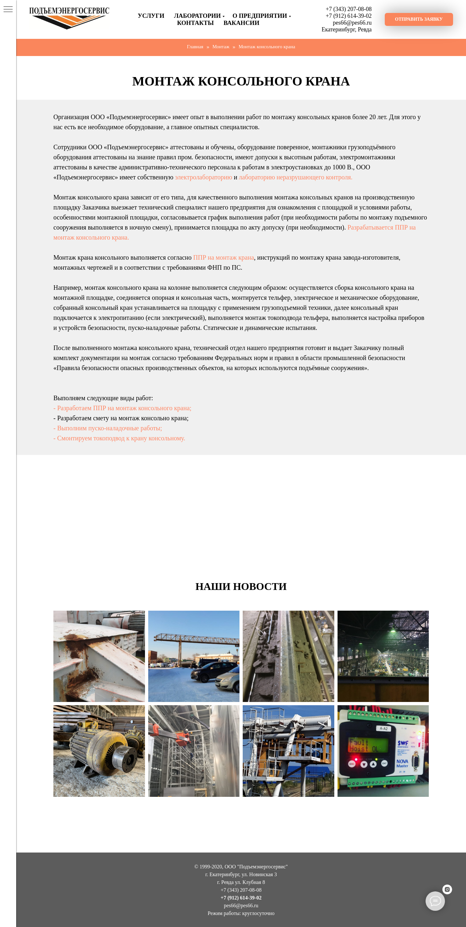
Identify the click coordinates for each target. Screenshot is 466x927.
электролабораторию (203, 177)
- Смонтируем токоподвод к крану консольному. (119, 438)
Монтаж (221, 46)
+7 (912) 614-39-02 (349, 16)
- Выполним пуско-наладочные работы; (107, 428)
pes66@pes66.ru (352, 22)
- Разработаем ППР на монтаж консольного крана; (122, 408)
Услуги (151, 15)
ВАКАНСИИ (242, 22)
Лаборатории (197, 15)
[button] (419, 19)
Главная (195, 46)
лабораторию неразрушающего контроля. (295, 177)
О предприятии (259, 15)
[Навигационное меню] (8, 9)
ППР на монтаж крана (223, 257)
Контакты (195, 22)
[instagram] (447, 892)
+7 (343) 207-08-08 (349, 9)
